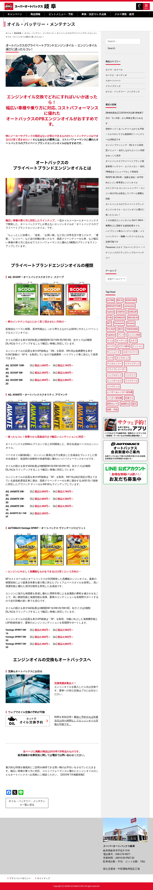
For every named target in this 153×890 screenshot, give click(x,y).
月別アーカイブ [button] (115, 279)
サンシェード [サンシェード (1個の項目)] (113, 352)
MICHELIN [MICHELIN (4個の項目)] (133, 317)
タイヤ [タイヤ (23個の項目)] (110, 358)
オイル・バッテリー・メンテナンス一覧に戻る (27, 803)
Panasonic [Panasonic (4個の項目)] (119, 323)
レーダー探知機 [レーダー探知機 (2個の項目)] (114, 398)
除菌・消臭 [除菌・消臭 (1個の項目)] (112, 409)
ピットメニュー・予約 (61, 14)
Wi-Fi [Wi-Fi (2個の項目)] (121, 329)
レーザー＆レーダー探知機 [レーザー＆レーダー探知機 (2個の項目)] (120, 392)
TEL (139, 6)
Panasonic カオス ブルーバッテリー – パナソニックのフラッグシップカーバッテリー (125, 252)
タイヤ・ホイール (114, 69)
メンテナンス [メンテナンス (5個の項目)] (113, 386)
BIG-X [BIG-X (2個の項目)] (120, 300)
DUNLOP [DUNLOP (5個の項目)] (133, 312)
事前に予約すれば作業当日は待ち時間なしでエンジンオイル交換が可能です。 (76, 721)
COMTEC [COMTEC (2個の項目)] (121, 312)
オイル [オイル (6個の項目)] (110, 340)
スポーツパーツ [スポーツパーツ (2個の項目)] (130, 352)
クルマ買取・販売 (124, 14)
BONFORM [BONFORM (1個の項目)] (131, 300)
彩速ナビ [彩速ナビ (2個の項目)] (129, 398)
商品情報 (35, 14)
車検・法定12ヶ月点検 (93, 14)
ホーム (8, 33)
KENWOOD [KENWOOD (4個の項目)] (120, 317)
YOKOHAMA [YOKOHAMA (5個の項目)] (132, 329)
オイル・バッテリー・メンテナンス (39, 33)
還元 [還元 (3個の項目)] (134, 403)
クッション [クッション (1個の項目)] (137, 346)
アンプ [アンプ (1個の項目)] (121, 335)
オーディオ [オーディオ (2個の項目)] (122, 340)
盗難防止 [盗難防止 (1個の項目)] (125, 403)
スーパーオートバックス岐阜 (30, 6)
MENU (146, 6)
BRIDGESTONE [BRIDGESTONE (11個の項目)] (114, 306)
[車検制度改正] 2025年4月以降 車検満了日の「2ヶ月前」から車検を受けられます (125, 118)
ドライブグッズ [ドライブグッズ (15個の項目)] (132, 363)
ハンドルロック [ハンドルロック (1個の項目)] (114, 375)
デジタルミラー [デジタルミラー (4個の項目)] (114, 363)
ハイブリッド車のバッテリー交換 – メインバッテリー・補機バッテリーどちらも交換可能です (125, 236)
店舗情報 (33, 20)
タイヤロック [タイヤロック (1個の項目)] (123, 358)
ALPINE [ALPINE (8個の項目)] (110, 300)
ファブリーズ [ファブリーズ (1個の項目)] (131, 381)
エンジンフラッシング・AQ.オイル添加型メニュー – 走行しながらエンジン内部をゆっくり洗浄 (125, 150)
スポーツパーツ (113, 80)
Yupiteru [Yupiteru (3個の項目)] (111, 335)
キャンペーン (14, 14)
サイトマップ (43, 878)
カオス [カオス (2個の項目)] (133, 340)
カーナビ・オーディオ (116, 75)
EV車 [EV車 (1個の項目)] (109, 317)
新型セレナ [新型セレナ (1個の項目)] (112, 403)
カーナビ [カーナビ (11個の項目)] (111, 346)
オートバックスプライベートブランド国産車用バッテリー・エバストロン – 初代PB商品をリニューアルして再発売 (125, 166)
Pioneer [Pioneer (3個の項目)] (131, 323)
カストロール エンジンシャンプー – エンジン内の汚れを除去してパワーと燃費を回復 (125, 193)
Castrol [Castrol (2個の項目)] (110, 312)
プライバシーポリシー (20, 878)
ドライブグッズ (113, 86)
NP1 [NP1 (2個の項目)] (109, 323)
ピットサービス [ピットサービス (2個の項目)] (114, 381)
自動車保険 (13, 20)
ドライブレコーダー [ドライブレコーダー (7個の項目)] (116, 369)
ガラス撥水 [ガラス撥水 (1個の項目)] (124, 346)
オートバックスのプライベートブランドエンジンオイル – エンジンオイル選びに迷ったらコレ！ (125, 209)
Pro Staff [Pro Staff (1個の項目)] (111, 329)
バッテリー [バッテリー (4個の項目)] (130, 375)
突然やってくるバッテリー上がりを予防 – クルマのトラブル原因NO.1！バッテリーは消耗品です (125, 134)
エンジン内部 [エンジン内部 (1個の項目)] (134, 335)
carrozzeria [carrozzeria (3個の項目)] (129, 306)
